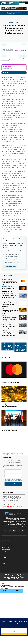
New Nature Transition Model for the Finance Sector (9, 297)
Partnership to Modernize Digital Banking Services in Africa (12, 454)
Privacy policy (18, 480)
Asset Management (7, 293)
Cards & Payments (6, 279)
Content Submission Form (6, 545)
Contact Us (3, 551)
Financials (4, 330)
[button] (2, 13)
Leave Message (8, 506)
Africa (3, 451)
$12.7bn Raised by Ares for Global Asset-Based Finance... (9, 304)
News (17, 22)
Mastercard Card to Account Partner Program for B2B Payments (13, 381)
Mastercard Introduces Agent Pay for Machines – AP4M (9, 282)
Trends (3, 323)
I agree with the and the (13, 479)
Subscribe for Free (11, 266)
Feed (2, 565)
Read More (14, 527)
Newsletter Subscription (6, 542)
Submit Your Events (5, 549)
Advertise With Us (5, 547)
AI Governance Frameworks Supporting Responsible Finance (9, 333)
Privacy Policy (4, 561)
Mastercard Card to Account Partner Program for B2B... (7, 289)
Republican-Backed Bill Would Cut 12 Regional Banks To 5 (7, 347)
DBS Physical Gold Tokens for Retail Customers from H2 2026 (12, 405)
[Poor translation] (17, 591)
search (2, 567)
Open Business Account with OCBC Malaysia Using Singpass (9, 319)
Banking (11, 22)
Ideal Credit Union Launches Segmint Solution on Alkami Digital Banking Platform (20, 348)
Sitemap (3, 563)
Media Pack (13, 503)
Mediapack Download (5, 540)
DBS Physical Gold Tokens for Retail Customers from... (9, 311)
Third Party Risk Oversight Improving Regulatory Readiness (8, 326)
